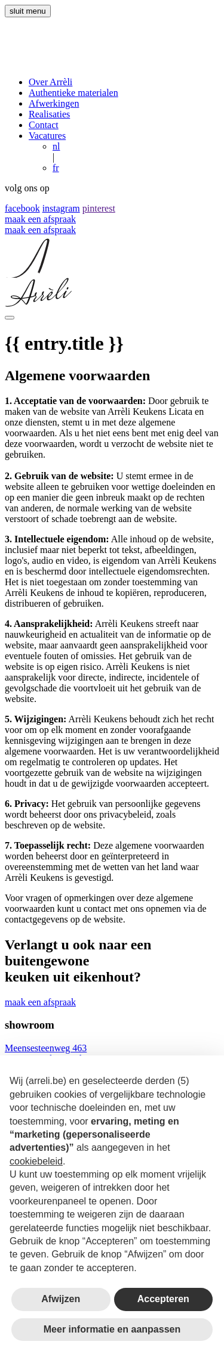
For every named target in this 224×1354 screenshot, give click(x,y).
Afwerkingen (54, 103)
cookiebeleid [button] (36, 1161)
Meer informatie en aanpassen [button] (112, 1329)
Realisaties (49, 114)
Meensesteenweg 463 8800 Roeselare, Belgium (53, 1053)
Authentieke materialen (73, 93)
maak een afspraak (40, 219)
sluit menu (28, 11)
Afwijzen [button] (60, 1299)
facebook (22, 208)
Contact (44, 125)
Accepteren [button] (163, 1299)
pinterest (98, 208)
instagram (61, 208)
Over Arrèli (50, 82)
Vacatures (47, 136)
